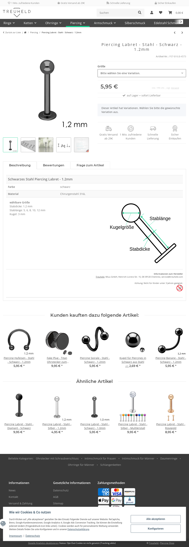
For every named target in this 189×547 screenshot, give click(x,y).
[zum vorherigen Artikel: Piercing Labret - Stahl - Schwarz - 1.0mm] (174, 33)
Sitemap (58, 503)
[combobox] (142, 73)
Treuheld (100, 276)
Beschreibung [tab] (20, 165)
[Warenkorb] (175, 12)
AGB (55, 497)
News (12, 490)
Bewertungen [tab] (53, 165)
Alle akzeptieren (155, 519)
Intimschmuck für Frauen (100, 458)
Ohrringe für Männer (81, 465)
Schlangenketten (110, 465)
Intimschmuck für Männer (138, 458)
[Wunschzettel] (160, 12)
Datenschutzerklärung (78, 529)
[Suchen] (116, 13)
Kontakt (13, 497)
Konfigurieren (155, 528)
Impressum (15, 535)
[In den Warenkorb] (6, 40)
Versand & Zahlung (20, 503)
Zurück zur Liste (13, 32)
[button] (151, 12)
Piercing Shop (167, 543)
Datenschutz (33, 535)
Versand (175, 87)
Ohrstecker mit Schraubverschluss (57, 458)
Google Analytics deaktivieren (43, 543)
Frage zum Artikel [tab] (90, 165)
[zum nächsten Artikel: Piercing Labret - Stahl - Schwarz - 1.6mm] (182, 33)
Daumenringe (168, 458)
